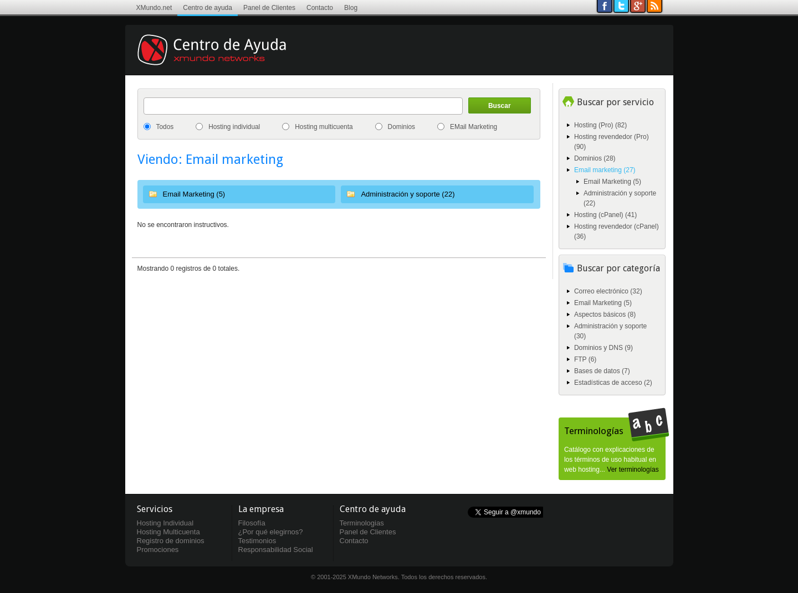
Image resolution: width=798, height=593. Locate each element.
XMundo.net (154, 8)
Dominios (402, 127)
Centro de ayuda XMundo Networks (227, 58)
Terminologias (362, 523)
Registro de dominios (170, 541)
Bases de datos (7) (602, 371)
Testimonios (257, 541)
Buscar (499, 106)
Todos (165, 127)
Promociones (158, 549)
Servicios (154, 509)
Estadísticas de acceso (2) (613, 382)
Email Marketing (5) (194, 194)
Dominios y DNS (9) (603, 348)
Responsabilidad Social (275, 549)
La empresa (261, 509)
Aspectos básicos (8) (605, 314)
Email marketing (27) (605, 170)
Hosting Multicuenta (168, 532)
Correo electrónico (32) (608, 291)
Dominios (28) (595, 158)
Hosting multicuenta (323, 127)
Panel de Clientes (269, 8)
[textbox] (303, 106)
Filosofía (251, 523)
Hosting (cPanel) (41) (605, 215)
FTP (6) (585, 359)
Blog (350, 8)
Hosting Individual (165, 523)
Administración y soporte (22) (407, 194)
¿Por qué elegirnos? (270, 532)
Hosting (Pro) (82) (600, 125)
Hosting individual (234, 127)
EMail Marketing (473, 127)
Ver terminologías (632, 469)
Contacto (319, 8)
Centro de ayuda (207, 8)
